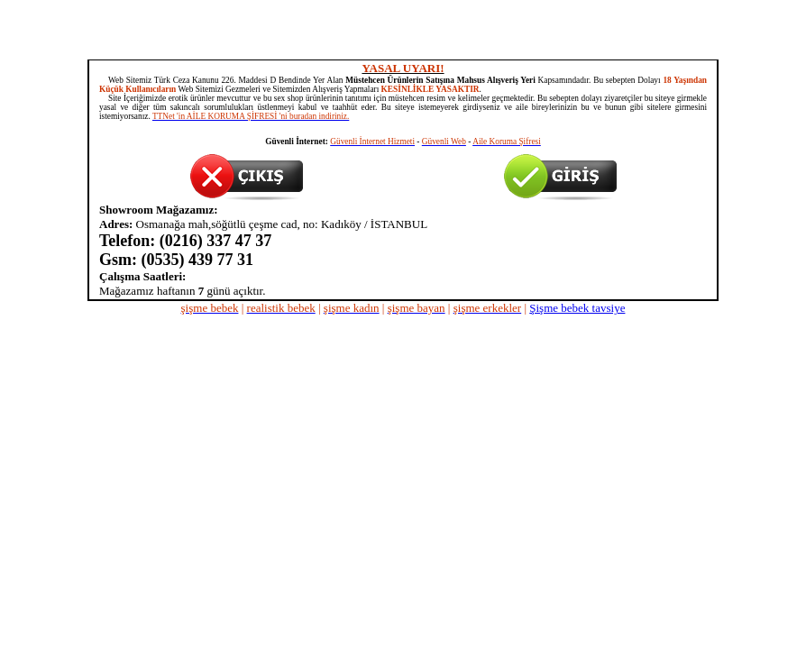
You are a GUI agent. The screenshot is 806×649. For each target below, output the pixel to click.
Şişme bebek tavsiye (577, 308)
